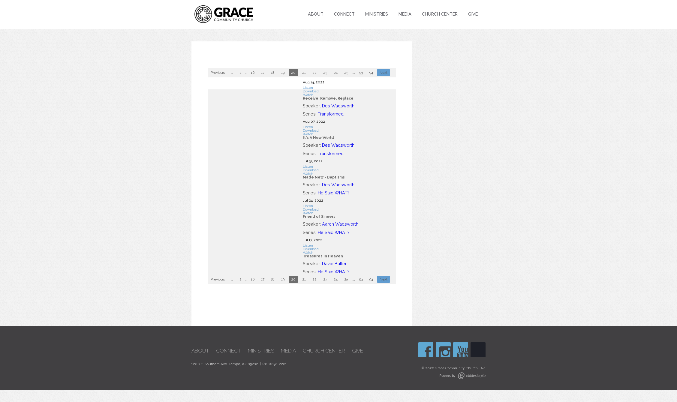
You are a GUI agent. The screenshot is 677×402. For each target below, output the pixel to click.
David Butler (334, 263)
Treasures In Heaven (323, 256)
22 (314, 72)
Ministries (376, 13)
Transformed (331, 113)
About (315, 13)
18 (273, 72)
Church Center (440, 13)
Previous (218, 72)
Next (383, 72)
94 (371, 72)
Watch (308, 95)
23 (325, 72)
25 (346, 72)
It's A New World (318, 138)
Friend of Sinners (319, 216)
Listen (308, 88)
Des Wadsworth (338, 105)
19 (282, 72)
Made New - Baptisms (324, 177)
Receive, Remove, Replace (328, 98)
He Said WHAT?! (334, 192)
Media (405, 13)
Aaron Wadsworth (340, 223)
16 (252, 72)
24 (336, 72)
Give (473, 13)
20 (293, 72)
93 (361, 72)
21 (304, 72)
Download (311, 91)
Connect (344, 13)
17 (262, 72)
